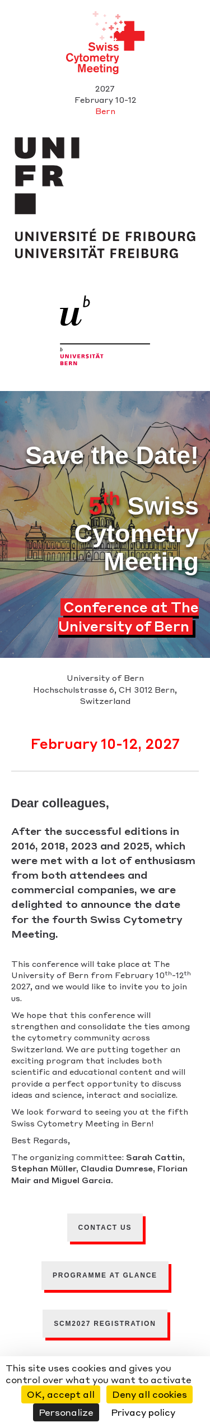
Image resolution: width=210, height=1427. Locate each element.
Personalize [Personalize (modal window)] (66, 1412)
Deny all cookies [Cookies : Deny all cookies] (149, 1394)
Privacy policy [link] (143, 1412)
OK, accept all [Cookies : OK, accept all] (61, 1394)
